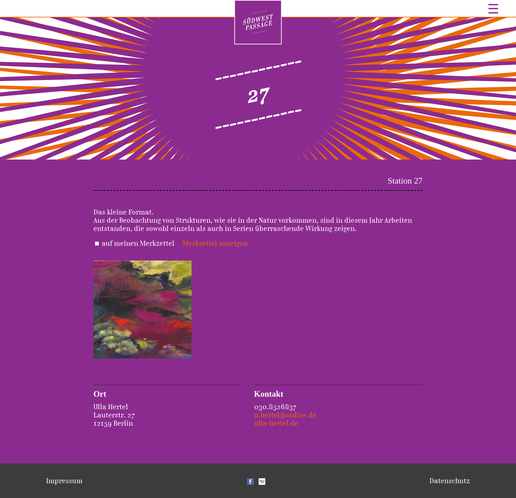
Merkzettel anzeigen (215, 243)
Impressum (64, 481)
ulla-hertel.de (276, 423)
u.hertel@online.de (285, 415)
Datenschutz (449, 481)
